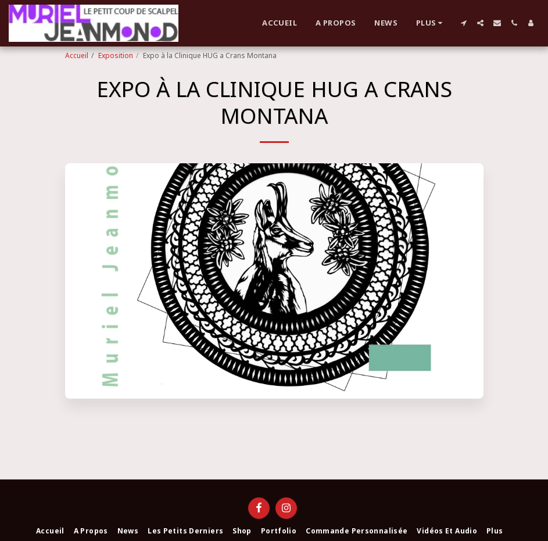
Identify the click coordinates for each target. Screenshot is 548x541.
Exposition (115, 55)
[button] (463, 23)
